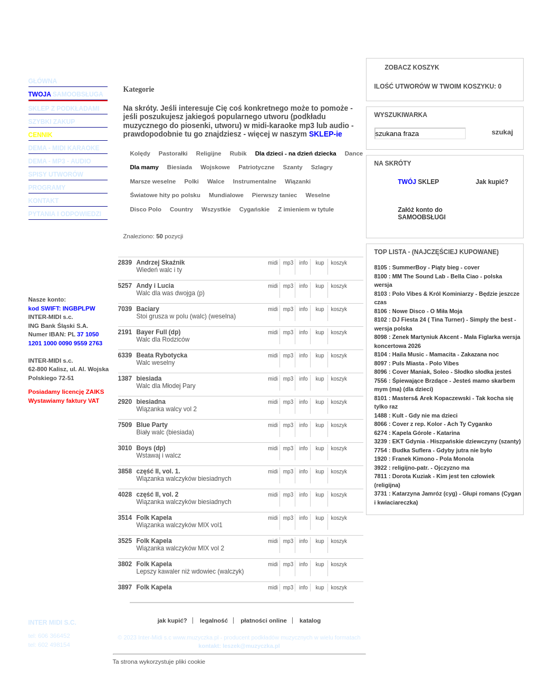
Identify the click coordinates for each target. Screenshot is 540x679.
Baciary (148, 309)
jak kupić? (172, 620)
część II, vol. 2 (158, 494)
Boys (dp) (151, 448)
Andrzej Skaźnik (161, 262)
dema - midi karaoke (64, 148)
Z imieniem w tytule (306, 209)
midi (272, 263)
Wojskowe (215, 167)
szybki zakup (51, 121)
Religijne (208, 153)
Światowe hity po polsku (165, 195)
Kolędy (140, 153)
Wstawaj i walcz (159, 455)
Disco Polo (145, 209)
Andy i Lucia (155, 285)
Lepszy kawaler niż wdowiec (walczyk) (190, 571)
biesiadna (151, 401)
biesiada (149, 378)
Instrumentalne (254, 181)
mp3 (288, 263)
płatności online (263, 620)
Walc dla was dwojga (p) (171, 293)
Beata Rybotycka (162, 355)
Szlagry (322, 167)
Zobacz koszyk (412, 67)
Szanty (293, 167)
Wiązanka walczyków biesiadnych (184, 478)
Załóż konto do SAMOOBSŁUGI (421, 213)
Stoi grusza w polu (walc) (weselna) (186, 316)
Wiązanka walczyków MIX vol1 (180, 525)
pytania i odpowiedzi (65, 214)
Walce (216, 181)
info (303, 263)
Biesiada (179, 167)
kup (319, 263)
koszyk (336, 263)
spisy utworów (55, 174)
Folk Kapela (154, 517)
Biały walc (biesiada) (165, 432)
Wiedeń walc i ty (159, 270)
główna (42, 81)
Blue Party (152, 425)
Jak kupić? (492, 182)
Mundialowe (226, 195)
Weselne (318, 195)
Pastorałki (173, 153)
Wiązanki (298, 181)
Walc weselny (156, 362)
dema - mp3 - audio (59, 161)
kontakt (43, 201)
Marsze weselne (153, 181)
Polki (191, 181)
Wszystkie (216, 209)
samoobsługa (65, 94)
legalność (214, 620)
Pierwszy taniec (274, 195)
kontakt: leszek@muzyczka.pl (238, 646)
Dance (354, 153)
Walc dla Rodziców (163, 339)
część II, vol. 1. (158, 471)
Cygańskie (254, 209)
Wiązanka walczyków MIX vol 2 (181, 548)
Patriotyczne (256, 167)
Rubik (238, 153)
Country (181, 209)
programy (47, 187)
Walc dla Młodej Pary (166, 386)
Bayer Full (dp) (159, 332)
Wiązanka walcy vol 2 (167, 409)
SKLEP (418, 182)
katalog (310, 620)
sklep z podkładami (64, 108)
